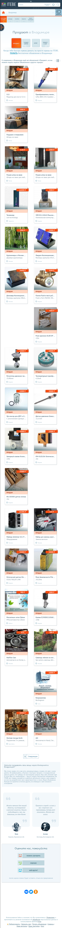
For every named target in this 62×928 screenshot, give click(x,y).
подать (14, 53)
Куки (39, 921)
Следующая (32, 756)
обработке (36, 920)
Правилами (50, 917)
